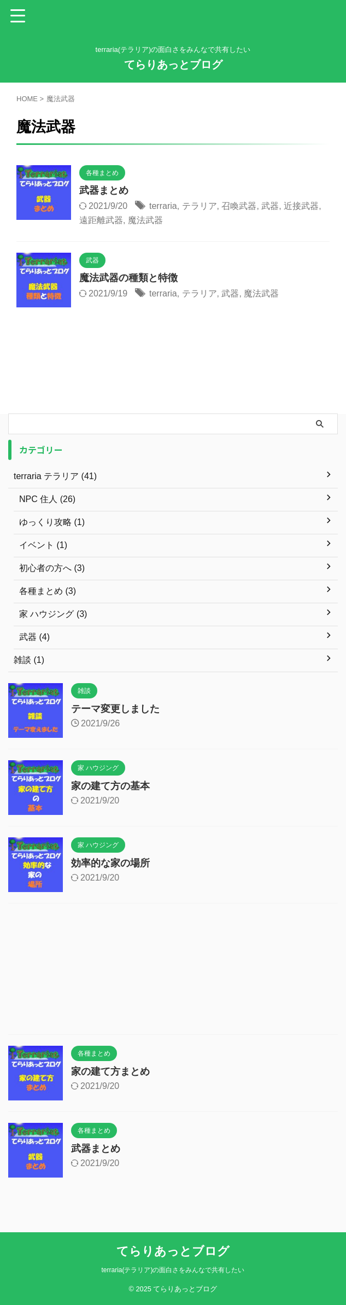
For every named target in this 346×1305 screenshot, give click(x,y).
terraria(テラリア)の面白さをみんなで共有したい (172, 1270)
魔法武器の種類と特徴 (128, 277)
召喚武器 (238, 206)
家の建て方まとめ (110, 1071)
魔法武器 (145, 220)
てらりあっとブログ (173, 65)
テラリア (199, 206)
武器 (270, 206)
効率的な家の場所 (110, 863)
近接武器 (301, 206)
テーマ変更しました (115, 708)
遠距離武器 (101, 220)
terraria (163, 206)
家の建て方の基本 (110, 785)
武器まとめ (103, 190)
